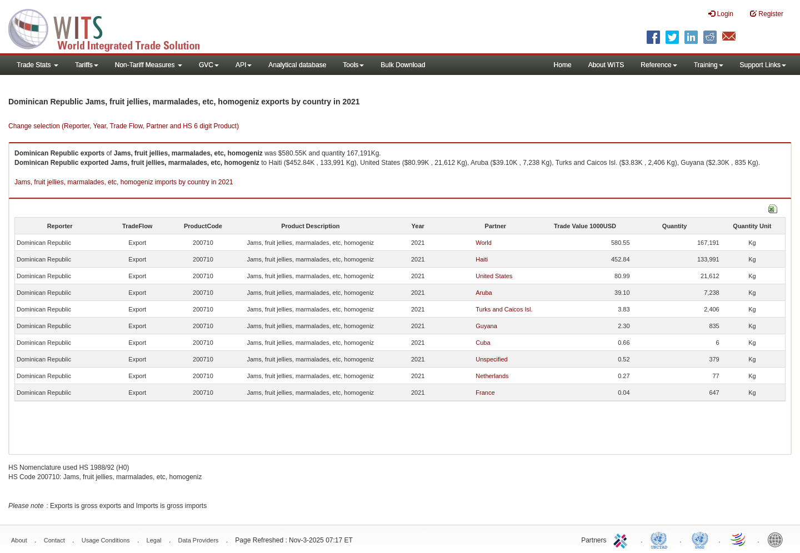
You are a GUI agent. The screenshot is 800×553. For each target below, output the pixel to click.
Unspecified (491, 359)
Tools (353, 65)
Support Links (763, 65)
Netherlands (492, 376)
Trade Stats (37, 65)
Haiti (482, 259)
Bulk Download (403, 65)
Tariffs (86, 65)
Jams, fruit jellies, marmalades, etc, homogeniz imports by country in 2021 (123, 182)
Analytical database (297, 65)
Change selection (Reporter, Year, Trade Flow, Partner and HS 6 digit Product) (123, 126)
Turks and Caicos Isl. (504, 309)
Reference (659, 65)
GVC (209, 65)
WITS (111, 28)
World (484, 242)
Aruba (484, 292)
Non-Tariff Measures (148, 65)
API (244, 65)
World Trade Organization (739, 539)
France (485, 392)
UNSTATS (700, 539)
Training (708, 65)
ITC (622, 539)
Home (563, 65)
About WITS (606, 65)
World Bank (778, 539)
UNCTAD (661, 539)
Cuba (483, 342)
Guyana (486, 326)
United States (494, 276)
